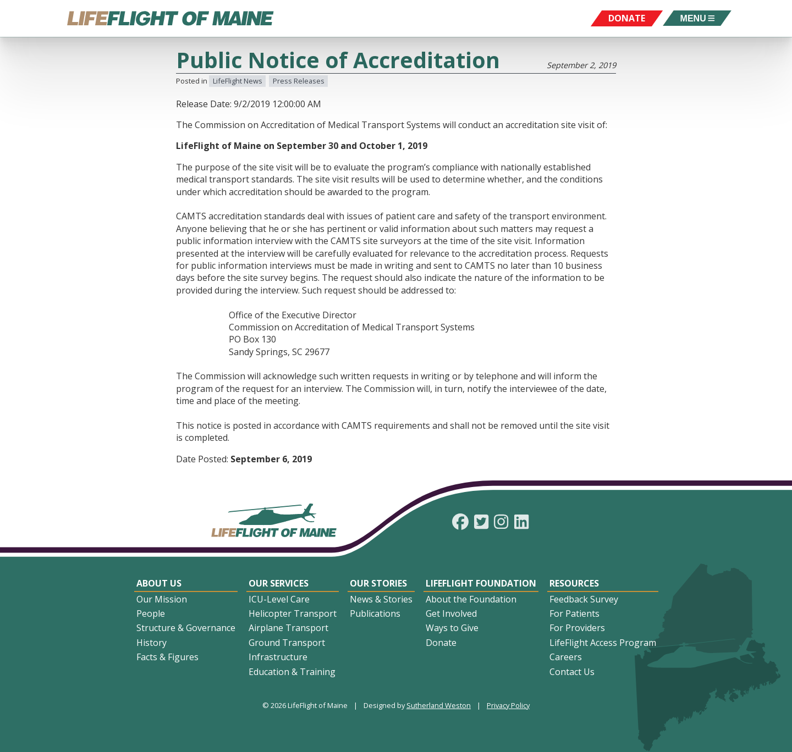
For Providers (577, 628)
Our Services (279, 583)
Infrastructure (278, 657)
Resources (574, 583)
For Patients (574, 613)
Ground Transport (287, 643)
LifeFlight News (237, 81)
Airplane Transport (288, 628)
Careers (565, 657)
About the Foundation (471, 599)
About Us (159, 583)
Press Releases (298, 81)
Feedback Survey (583, 599)
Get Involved (451, 613)
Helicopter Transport (293, 613)
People (150, 613)
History (151, 643)
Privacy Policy (508, 705)
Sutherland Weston (438, 705)
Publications (375, 613)
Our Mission (161, 599)
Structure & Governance (185, 628)
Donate (441, 643)
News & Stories (381, 599)
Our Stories (378, 583)
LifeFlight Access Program (602, 643)
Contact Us (572, 672)
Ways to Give (452, 628)
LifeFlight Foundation (481, 583)
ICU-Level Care (279, 599)
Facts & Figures (167, 657)
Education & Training (292, 672)
